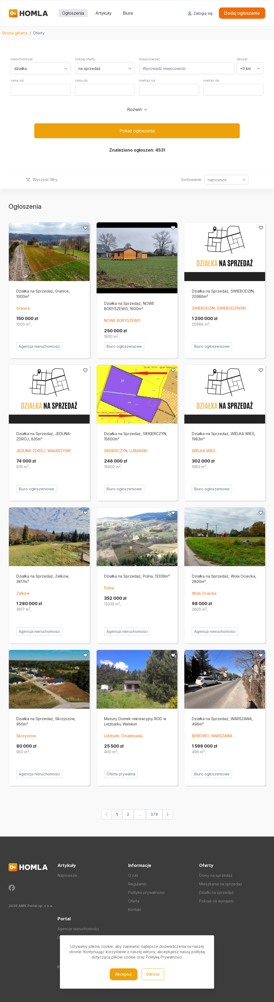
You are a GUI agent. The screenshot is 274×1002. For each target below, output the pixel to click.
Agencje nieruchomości (78, 928)
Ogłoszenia (73, 13)
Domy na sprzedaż (216, 875)
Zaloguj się (200, 13)
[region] (137, 33)
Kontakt (134, 909)
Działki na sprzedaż (216, 892)
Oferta (133, 901)
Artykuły (103, 13)
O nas (133, 875)
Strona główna (15, 33)
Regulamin (137, 884)
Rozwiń (134, 109)
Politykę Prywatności (164, 957)
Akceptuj (123, 974)
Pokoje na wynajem (216, 901)
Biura (128, 13)
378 (154, 814)
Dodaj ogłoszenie (242, 13)
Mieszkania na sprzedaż (220, 884)
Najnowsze (67, 875)
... (140, 814)
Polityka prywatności (146, 892)
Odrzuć (153, 974)
